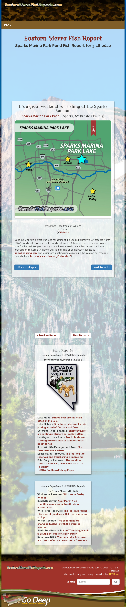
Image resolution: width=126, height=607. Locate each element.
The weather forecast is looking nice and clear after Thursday (60, 463)
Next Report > (102, 267)
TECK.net (114, 574)
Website (64, 232)
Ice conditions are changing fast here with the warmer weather (58, 524)
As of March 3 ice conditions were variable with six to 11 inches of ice (59, 504)
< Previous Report (27, 267)
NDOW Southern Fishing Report (57, 470)
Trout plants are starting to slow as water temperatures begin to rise (61, 440)
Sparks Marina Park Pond (40, 116)
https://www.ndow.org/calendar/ (50, 256)
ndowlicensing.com (26, 253)
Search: (70, 581)
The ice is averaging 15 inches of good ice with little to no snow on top (62, 514)
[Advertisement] (92, 10)
